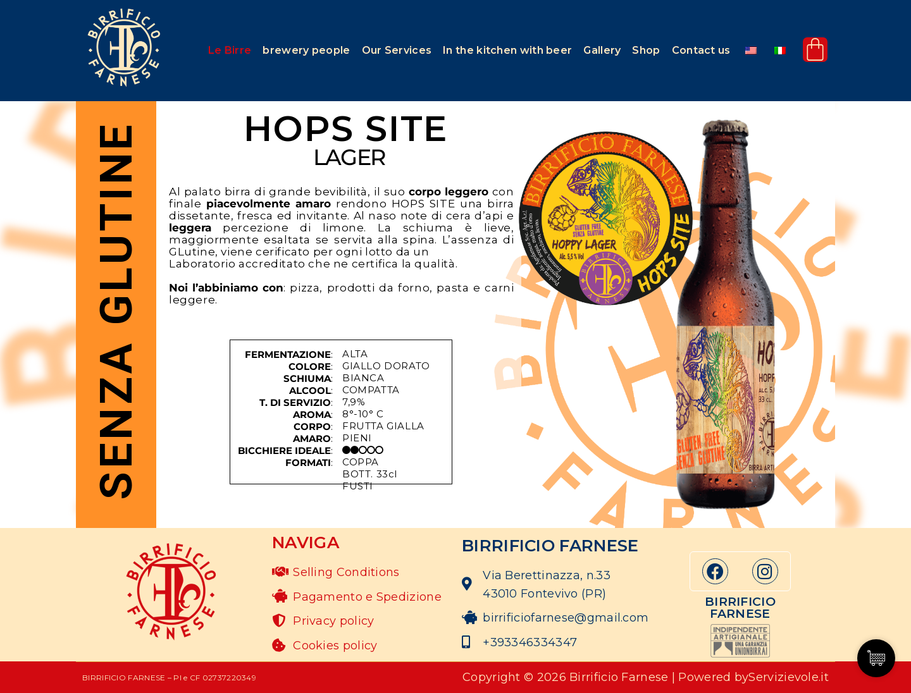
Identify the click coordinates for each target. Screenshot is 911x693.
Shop (646, 50)
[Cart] (815, 49)
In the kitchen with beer (507, 50)
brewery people (306, 50)
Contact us (701, 50)
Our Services (397, 50)
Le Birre (229, 50)
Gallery (602, 50)
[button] (229, 50)
